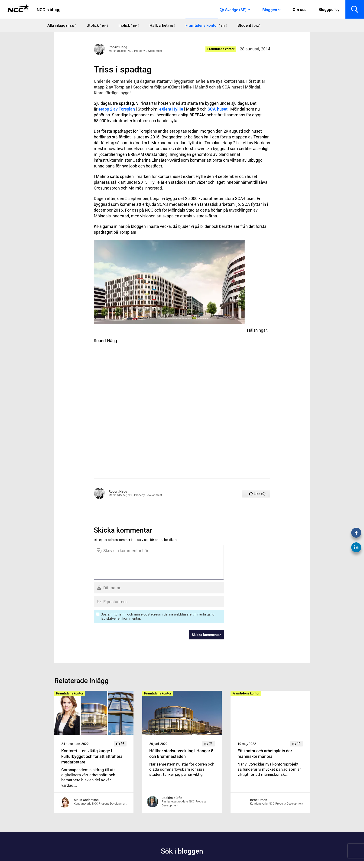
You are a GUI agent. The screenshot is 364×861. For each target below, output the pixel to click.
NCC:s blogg (48, 9)
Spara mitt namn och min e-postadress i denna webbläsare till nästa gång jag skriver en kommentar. (157, 616)
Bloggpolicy (328, 9)
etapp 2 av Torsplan (116, 109)
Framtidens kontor (220, 49)
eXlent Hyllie (171, 109)
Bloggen (269, 9)
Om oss (299, 9)
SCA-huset (218, 109)
